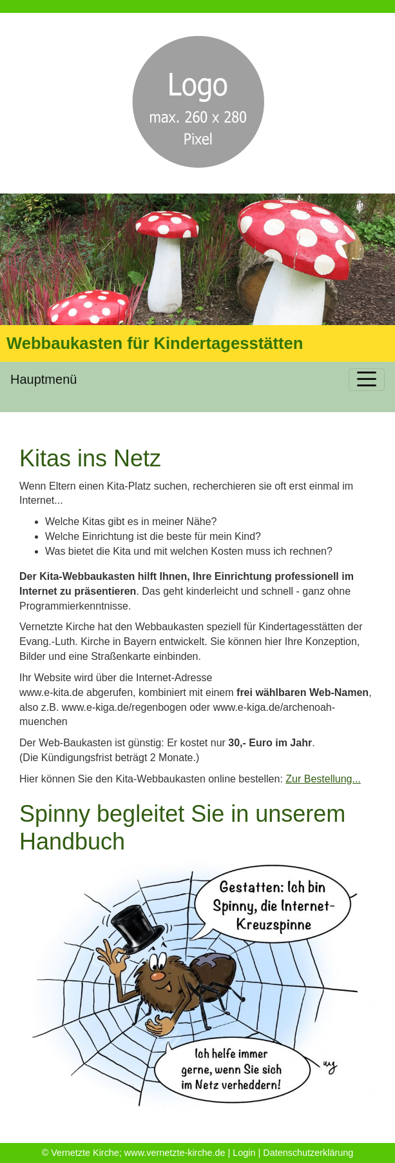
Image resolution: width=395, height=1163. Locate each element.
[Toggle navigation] (367, 379)
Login (244, 1153)
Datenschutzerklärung (308, 1153)
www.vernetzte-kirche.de (175, 1153)
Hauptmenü (43, 379)
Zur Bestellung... (323, 778)
